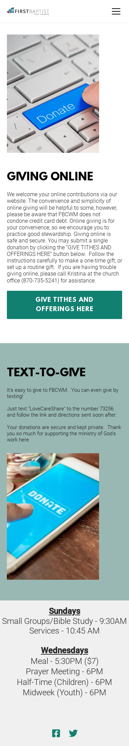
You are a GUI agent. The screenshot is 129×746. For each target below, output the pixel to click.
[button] (116, 11)
